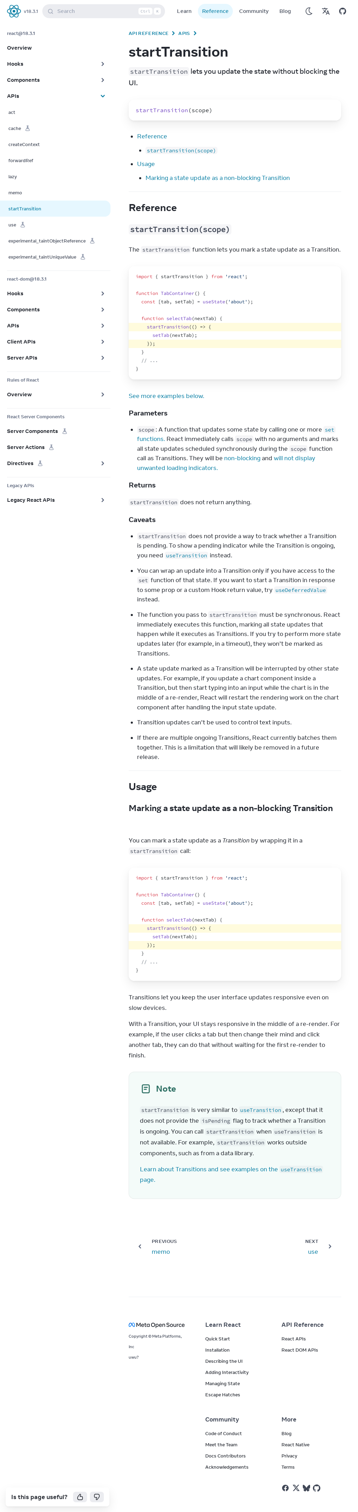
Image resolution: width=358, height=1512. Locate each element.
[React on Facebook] (285, 1488)
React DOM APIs (299, 1350)
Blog (285, 11)
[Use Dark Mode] (309, 11)
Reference (215, 11)
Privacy (289, 1456)
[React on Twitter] (296, 1488)
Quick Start (217, 1338)
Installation (217, 1350)
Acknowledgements (227, 1467)
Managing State (222, 1383)
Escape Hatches (222, 1394)
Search (105, 11)
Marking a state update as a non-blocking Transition (217, 178)
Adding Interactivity (227, 1372)
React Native (295, 1444)
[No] (97, 1497)
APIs (184, 33)
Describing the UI (224, 1361)
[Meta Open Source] (158, 1325)
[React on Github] (317, 1488)
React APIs (293, 1338)
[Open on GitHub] (342, 11)
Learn (184, 11)
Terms (288, 1467)
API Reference (149, 33)
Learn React (223, 1325)
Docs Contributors (225, 1456)
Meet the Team (221, 1444)
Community (254, 11)
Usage (146, 164)
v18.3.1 (31, 11)
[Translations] (325, 11)
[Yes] (80, 1497)
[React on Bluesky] (306, 1488)
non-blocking (242, 458)
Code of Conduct (223, 1433)
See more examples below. (166, 396)
